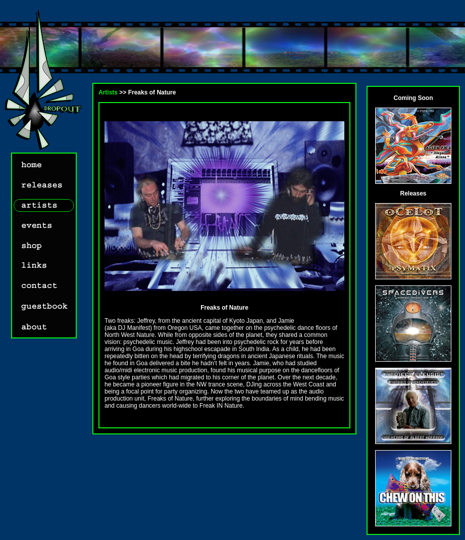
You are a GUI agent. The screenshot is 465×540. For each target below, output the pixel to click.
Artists (108, 92)
